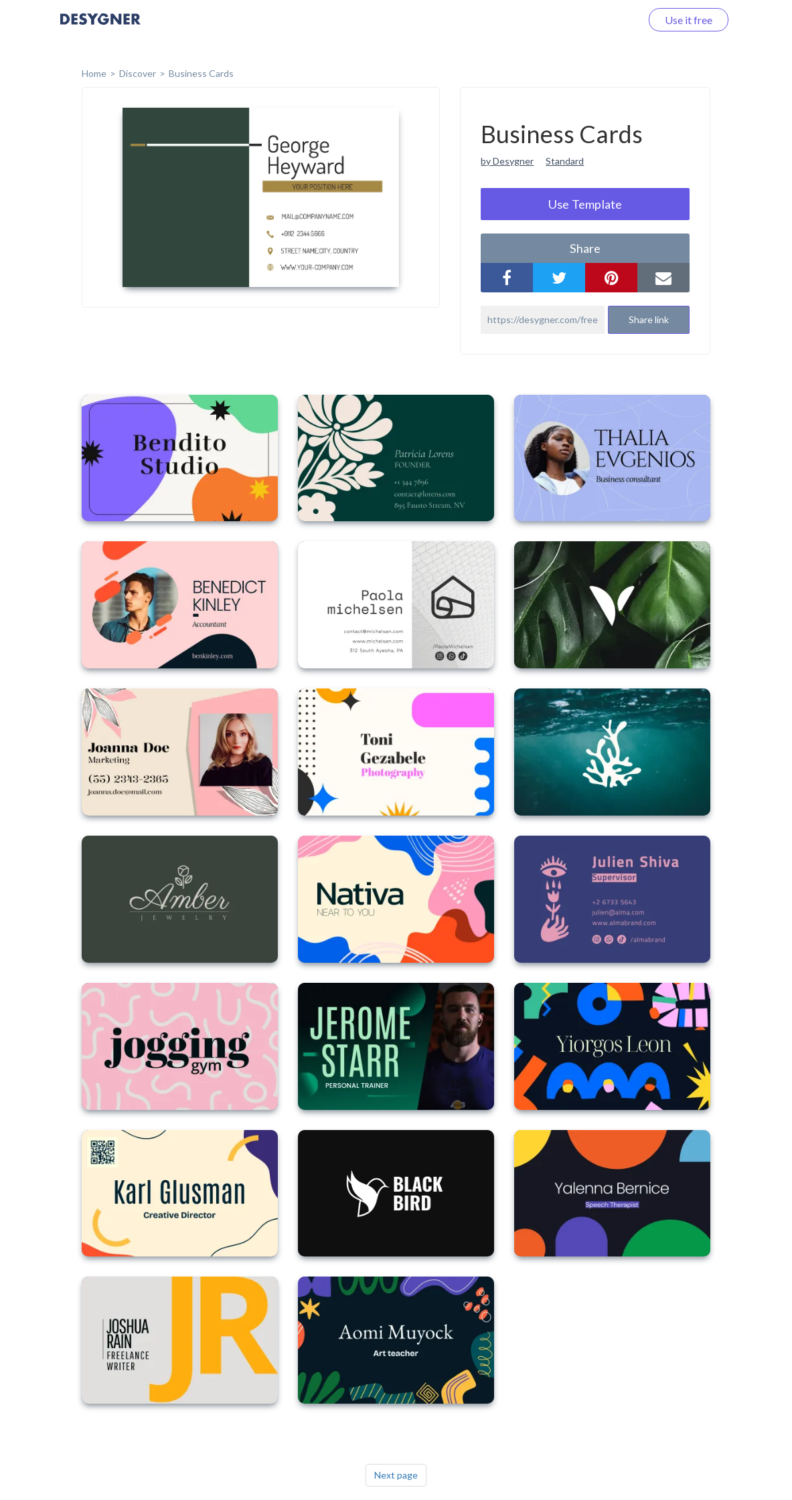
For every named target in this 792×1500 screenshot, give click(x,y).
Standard (565, 161)
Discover (137, 73)
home (94, 73)
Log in (609, 19)
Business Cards (201, 73)
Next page (396, 1475)
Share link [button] (649, 319)
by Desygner (507, 161)
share (585, 248)
